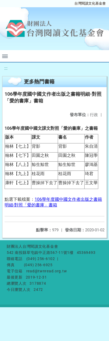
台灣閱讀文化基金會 (90, 3)
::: (6, 68)
